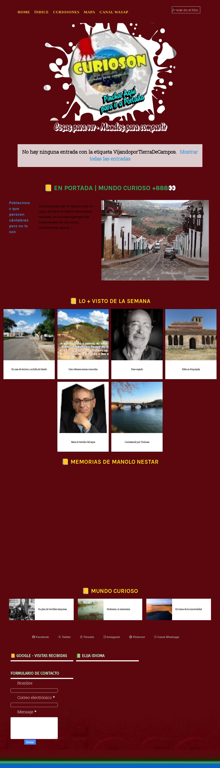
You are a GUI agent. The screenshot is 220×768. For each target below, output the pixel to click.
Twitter (64, 637)
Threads (87, 637)
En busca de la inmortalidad (188, 609)
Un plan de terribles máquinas (52, 609)
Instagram (112, 637)
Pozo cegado (137, 369)
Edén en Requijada (191, 369)
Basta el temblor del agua (83, 442)
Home (24, 12)
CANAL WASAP (113, 12)
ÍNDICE (41, 12)
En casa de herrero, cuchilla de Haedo (29, 369)
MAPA (89, 12)
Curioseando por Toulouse (137, 442)
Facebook (40, 637)
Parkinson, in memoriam (118, 609)
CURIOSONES (66, 12)
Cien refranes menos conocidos (83, 369)
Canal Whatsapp (166, 637)
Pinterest (137, 637)
